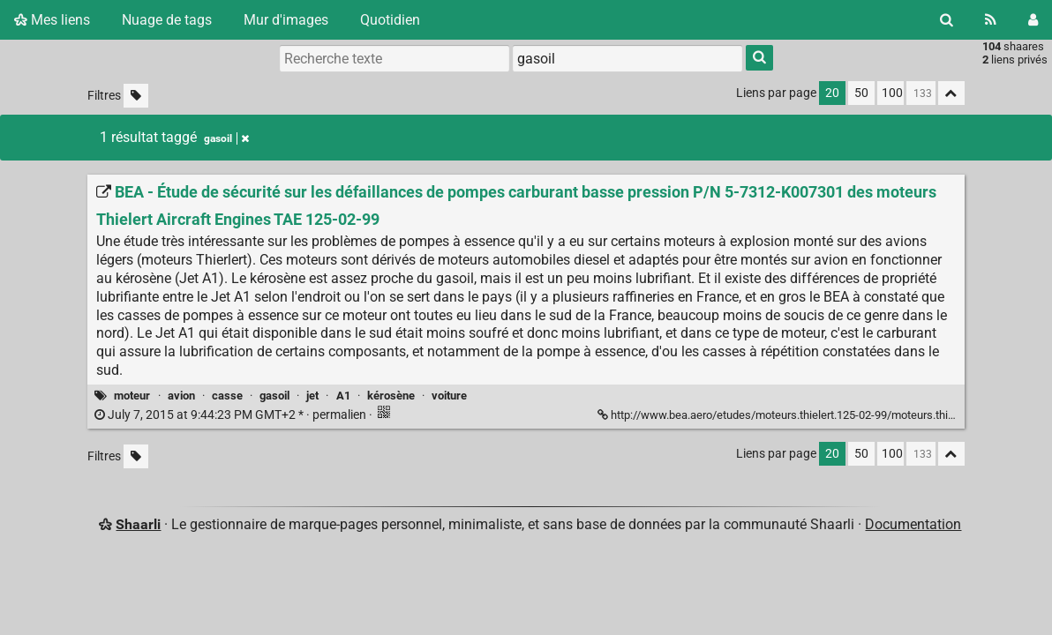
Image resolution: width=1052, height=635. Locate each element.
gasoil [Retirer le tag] (226, 138)
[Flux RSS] (991, 20)
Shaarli (138, 524)
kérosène (391, 395)
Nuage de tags (167, 19)
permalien (231, 414)
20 (832, 93)
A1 (343, 395)
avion (181, 395)
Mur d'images (286, 19)
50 (861, 93)
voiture (449, 395)
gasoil (274, 395)
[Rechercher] (946, 20)
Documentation (913, 524)
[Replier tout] (951, 93)
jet (312, 395)
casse (227, 395)
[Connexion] (1033, 20)
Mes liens (52, 19)
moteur (132, 395)
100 (892, 93)
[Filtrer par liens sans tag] (136, 96)
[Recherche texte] (394, 58)
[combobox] (627, 58)
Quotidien (390, 19)
